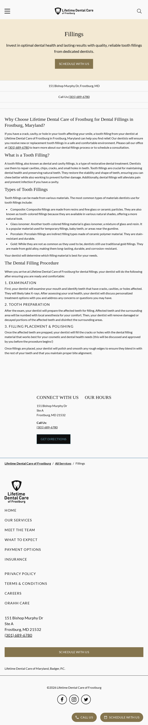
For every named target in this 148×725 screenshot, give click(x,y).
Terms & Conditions (26, 583)
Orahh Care (17, 603)
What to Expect (21, 540)
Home (10, 510)
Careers (13, 593)
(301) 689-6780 (79, 97)
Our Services (18, 520)
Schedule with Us (74, 63)
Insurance (16, 559)
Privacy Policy (20, 574)
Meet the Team (20, 530)
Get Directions (53, 439)
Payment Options (23, 549)
